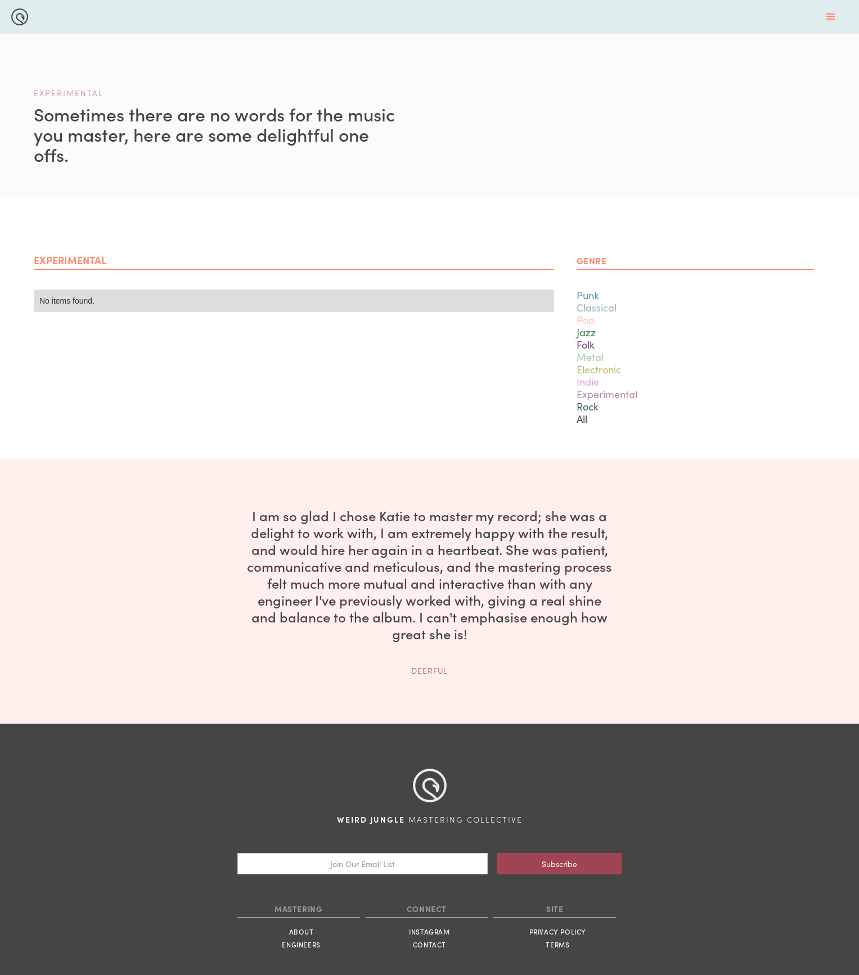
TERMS (557, 944)
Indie (588, 381)
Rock (588, 406)
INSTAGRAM (429, 931)
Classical (597, 307)
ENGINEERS (301, 944)
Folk (586, 344)
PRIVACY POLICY (557, 931)
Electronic (599, 369)
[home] (17, 15)
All (582, 419)
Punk (588, 295)
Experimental (607, 394)
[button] (831, 17)
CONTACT (429, 944)
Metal (590, 357)
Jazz (586, 332)
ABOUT (301, 931)
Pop (586, 320)
